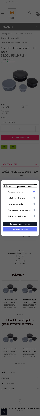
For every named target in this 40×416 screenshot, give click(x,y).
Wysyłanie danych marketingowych (19, 210)
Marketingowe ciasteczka (16, 198)
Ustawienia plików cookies (18, 186)
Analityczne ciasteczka (15, 204)
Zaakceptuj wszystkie (20, 229)
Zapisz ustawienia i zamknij (20, 224)
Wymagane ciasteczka (15, 192)
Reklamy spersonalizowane (17, 216)
